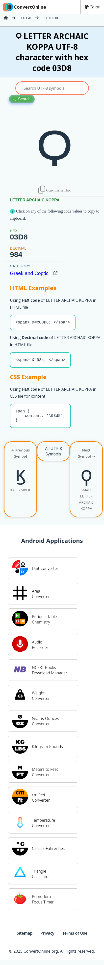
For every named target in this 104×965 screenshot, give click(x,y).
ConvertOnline (24, 7)
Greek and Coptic (29, 273)
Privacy (47, 938)
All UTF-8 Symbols (53, 456)
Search (22, 99)
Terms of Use (74, 938)
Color (92, 7)
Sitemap (24, 938)
